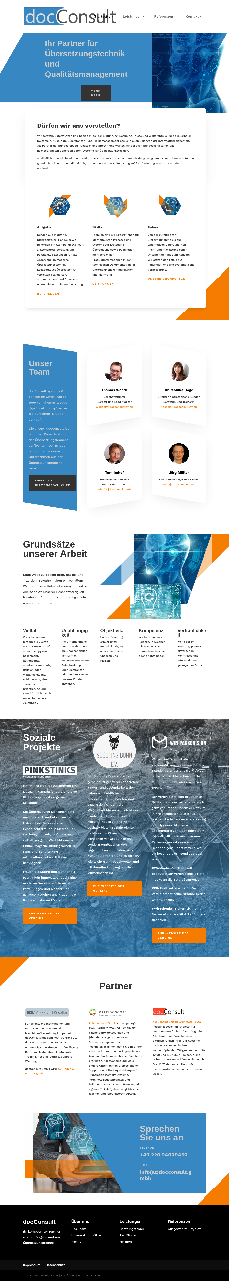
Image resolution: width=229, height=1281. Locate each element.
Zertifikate (128, 1235)
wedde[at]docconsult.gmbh (114, 406)
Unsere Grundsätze (166, 278)
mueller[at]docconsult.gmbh (179, 484)
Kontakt (192, 16)
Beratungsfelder (132, 1229)
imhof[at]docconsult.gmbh (114, 489)
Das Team (78, 1229)
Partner (77, 1241)
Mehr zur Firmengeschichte (52, 483)
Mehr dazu (96, 93)
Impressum (31, 1265)
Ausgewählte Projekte (185, 1229)
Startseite (102, 16)
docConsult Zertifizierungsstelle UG (177, 1021)
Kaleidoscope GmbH (102, 1023)
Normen (126, 1241)
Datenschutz (55, 1265)
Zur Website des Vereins (44, 916)
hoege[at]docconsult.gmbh (179, 406)
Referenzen (163, 16)
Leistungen (132, 16)
